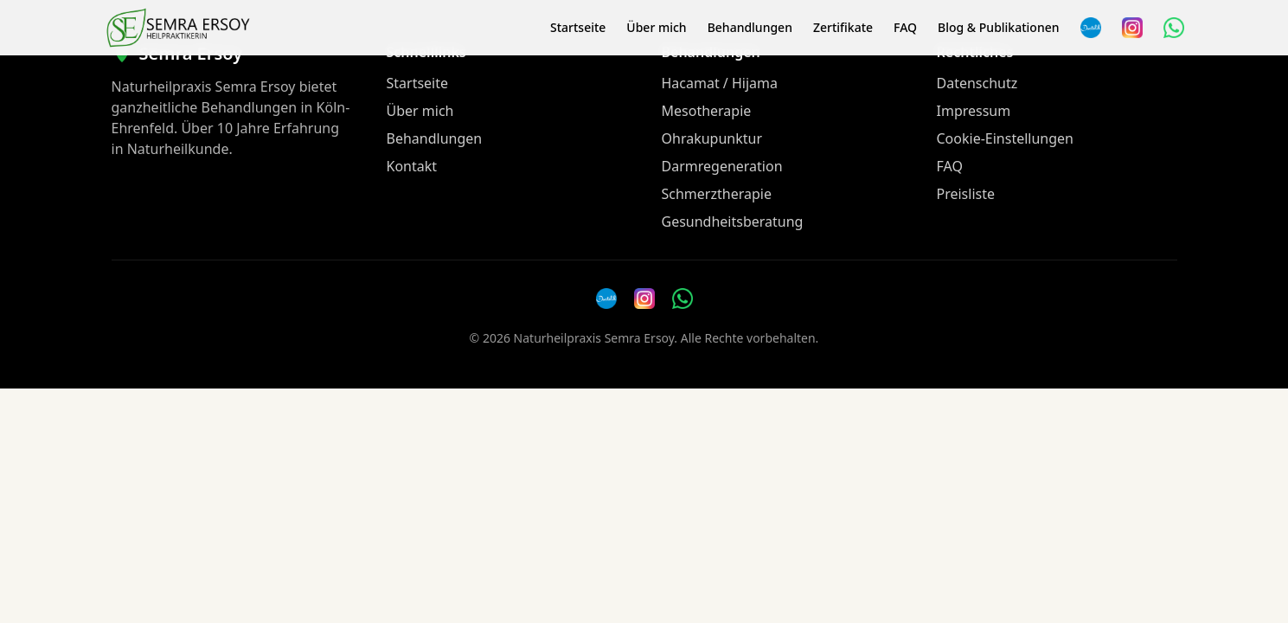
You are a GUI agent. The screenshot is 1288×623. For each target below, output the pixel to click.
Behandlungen (750, 27)
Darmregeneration (722, 166)
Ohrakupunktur (712, 138)
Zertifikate (843, 27)
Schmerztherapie (717, 193)
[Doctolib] (606, 298)
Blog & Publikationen (998, 27)
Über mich (656, 27)
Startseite (578, 27)
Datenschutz (977, 83)
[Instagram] (1132, 27)
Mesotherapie (707, 110)
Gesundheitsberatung (733, 221)
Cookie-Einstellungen (1005, 138)
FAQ (905, 27)
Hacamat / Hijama (720, 83)
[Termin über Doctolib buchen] (1090, 27)
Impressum (974, 110)
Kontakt (412, 166)
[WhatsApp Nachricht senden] (1173, 27)
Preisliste (966, 193)
